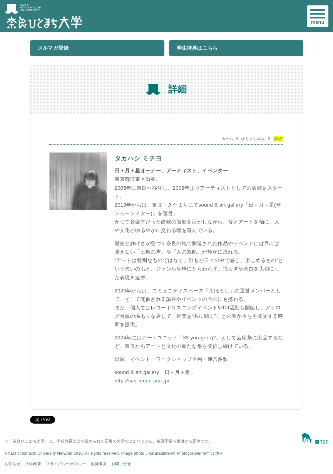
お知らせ (13, 464)
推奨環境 (98, 464)
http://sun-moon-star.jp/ (142, 381)
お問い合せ (121, 464)
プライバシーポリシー (66, 464)
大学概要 (33, 464)
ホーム (227, 139)
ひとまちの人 (253, 139)
